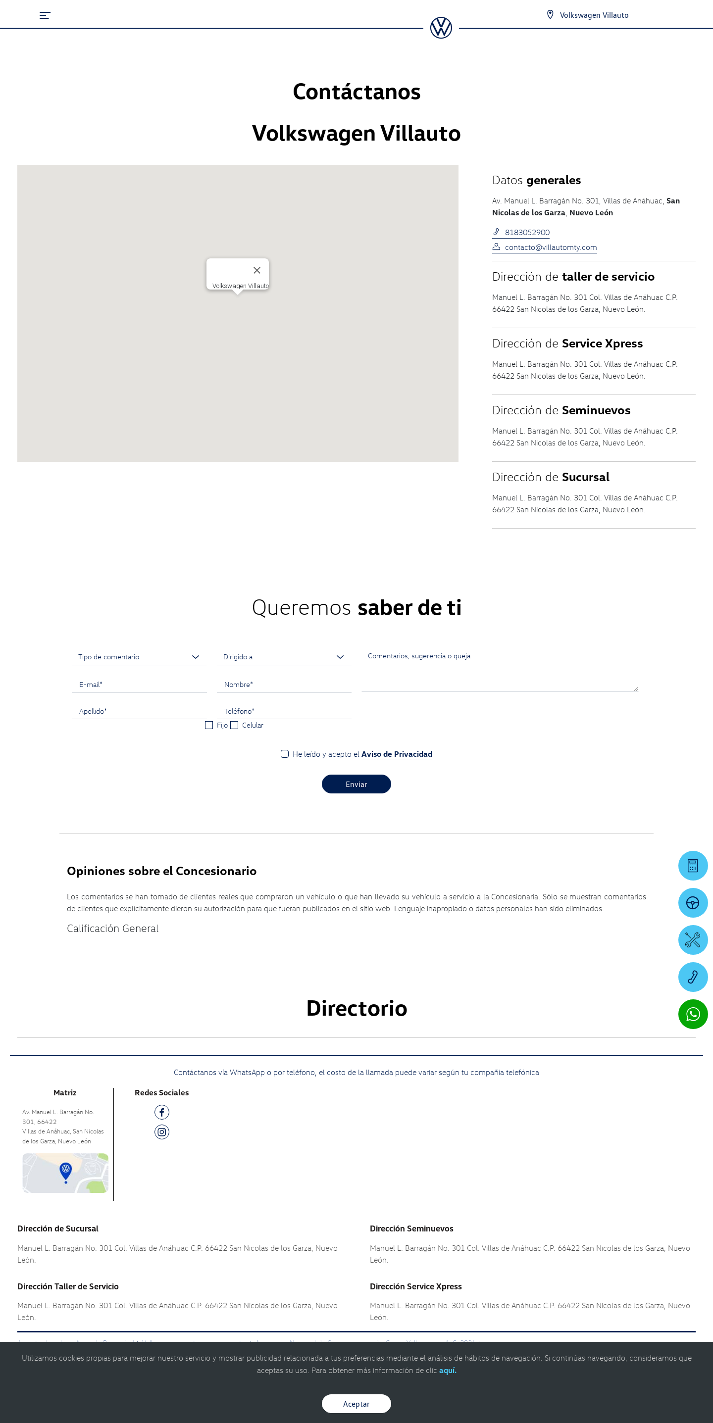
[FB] (161, 1114)
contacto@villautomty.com (544, 247)
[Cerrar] (257, 270)
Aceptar (356, 1404)
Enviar (356, 784)
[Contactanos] (550, 14)
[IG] (161, 1133)
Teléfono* (239, 710)
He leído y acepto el (362, 754)
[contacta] (65, 1172)
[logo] (441, 35)
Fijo (222, 724)
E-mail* (90, 684)
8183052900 (521, 232)
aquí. (448, 1370)
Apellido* (93, 710)
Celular (252, 724)
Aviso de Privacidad (396, 754)
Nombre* (238, 684)
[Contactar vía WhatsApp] (693, 1014)
